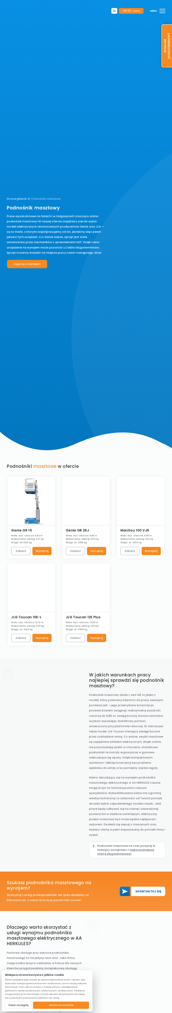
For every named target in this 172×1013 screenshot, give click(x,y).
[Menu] (157, 11)
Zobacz (21, 551)
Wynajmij (42, 551)
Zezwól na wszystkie (61, 1005)
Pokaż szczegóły (19, 1005)
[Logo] (23, 11)
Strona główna (17, 199)
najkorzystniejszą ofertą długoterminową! (125, 852)
